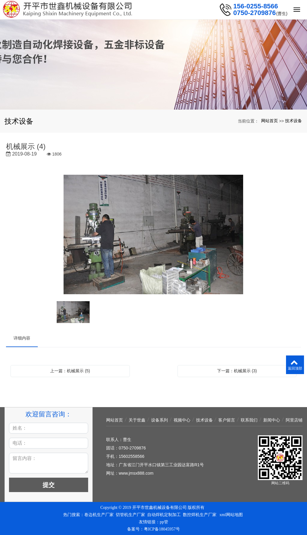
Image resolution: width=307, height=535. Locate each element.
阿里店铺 (294, 420)
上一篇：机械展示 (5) (70, 370)
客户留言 (226, 420)
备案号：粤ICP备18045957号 (153, 529)
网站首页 (269, 120)
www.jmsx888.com (136, 473)
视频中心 (182, 420)
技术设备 (293, 120)
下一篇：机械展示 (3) (237, 370)
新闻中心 (271, 420)
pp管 (164, 522)
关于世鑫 (137, 420)
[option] (153, 235)
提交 (49, 485)
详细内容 (21, 338)
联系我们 (249, 420)
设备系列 (159, 420)
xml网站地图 (231, 514)
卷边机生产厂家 (99, 514)
